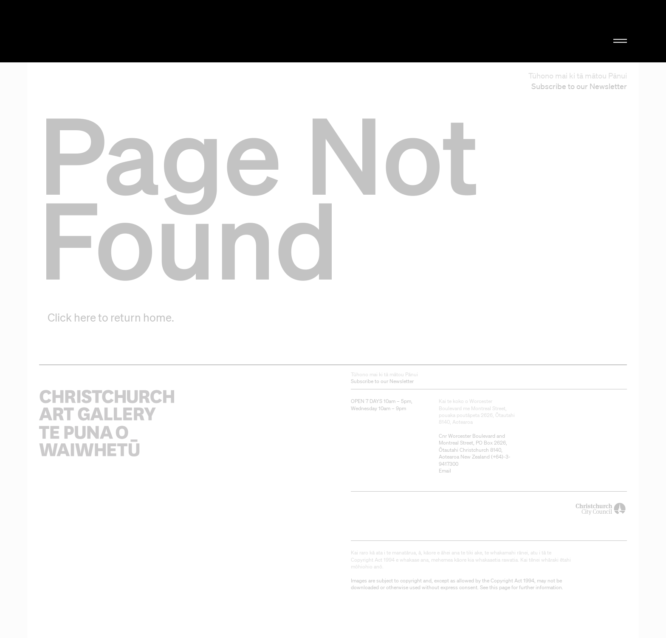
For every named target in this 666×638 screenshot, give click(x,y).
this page (499, 587)
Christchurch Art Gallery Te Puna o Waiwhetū (129, 31)
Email (445, 470)
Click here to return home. (111, 317)
